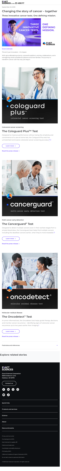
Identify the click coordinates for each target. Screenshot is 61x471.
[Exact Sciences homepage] (13, 2)
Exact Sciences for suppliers (9, 442)
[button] (59, 2)
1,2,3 (50, 139)
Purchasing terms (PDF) (8, 439)
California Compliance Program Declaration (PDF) (14, 454)
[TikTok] (8, 396)
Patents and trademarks (8, 445)
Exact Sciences (7, 48)
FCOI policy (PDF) (6, 451)
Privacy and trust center (8, 436)
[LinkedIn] (8, 390)
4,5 (54, 232)
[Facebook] (3, 390)
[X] (13, 390)
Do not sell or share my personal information (13, 457)
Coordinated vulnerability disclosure (11, 448)
